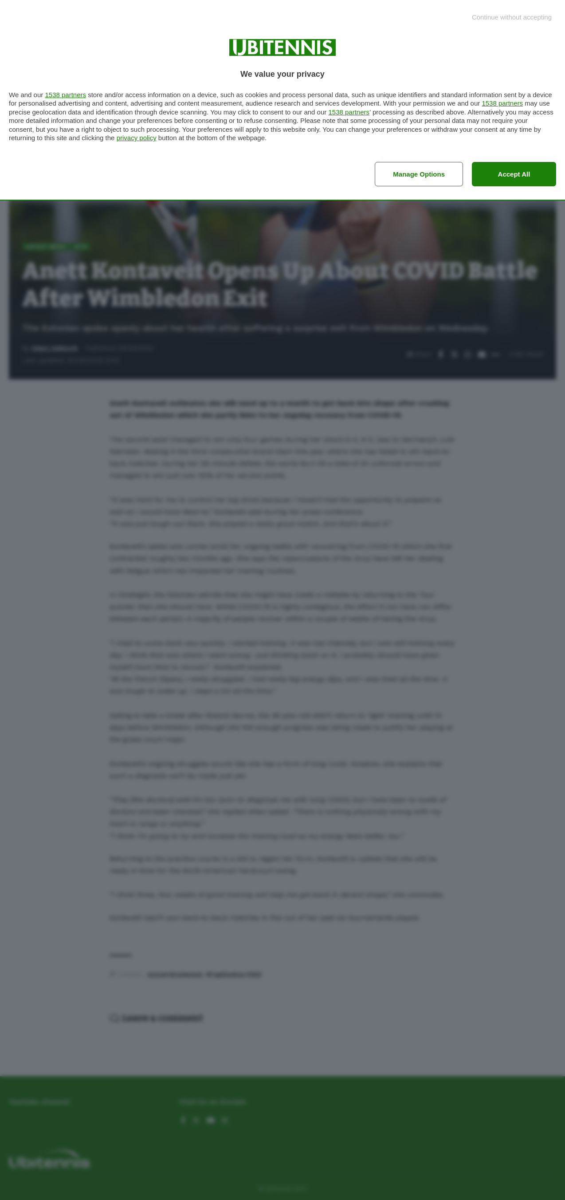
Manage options (419, 174)
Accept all (514, 174)
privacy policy (137, 138)
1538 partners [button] (65, 94)
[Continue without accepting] (511, 17)
